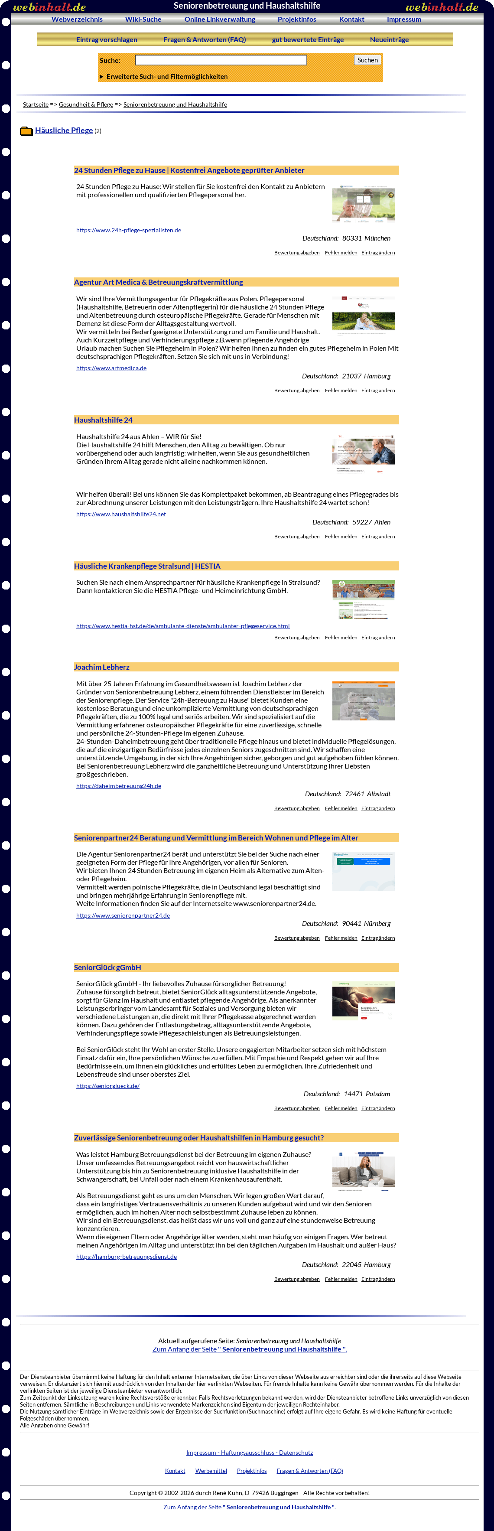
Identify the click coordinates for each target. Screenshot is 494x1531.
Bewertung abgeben (297, 252)
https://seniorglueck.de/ (108, 1085)
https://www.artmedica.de (111, 368)
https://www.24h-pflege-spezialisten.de (128, 230)
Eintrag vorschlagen (107, 39)
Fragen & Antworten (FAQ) (205, 39)
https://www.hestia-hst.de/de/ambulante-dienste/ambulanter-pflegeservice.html (183, 625)
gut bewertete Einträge (308, 39)
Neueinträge (389, 39)
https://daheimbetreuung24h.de (118, 785)
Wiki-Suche (143, 19)
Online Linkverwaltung (220, 19)
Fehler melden (341, 252)
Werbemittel (211, 1470)
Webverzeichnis (77, 19)
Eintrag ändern (378, 252)
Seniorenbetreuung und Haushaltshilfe (175, 104)
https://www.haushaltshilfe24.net (121, 514)
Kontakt (351, 19)
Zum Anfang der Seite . (250, 1349)
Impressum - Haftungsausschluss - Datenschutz (249, 1452)
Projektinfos (297, 19)
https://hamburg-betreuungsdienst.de (126, 1256)
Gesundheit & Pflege (86, 104)
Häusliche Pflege (64, 130)
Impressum (404, 19)
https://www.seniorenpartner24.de (123, 915)
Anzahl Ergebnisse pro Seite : (240, 76)
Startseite (36, 104)
